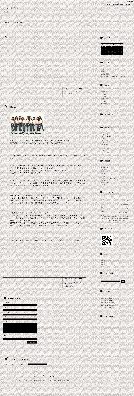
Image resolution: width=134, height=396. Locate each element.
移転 (102, 171)
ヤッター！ (104, 134)
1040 (25, 383)
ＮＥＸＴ (53, 379)
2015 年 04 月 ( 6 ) (107, 300)
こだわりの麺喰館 (122, 204)
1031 (68, 383)
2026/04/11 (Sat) (77, 91)
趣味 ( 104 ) (105, 99)
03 (103, 45)
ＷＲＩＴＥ (19, 23)
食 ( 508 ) (104, 96)
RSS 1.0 (103, 262)
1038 (35, 383)
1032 (64, 383)
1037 (40, 383)
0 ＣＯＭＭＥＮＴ (68, 286)
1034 (54, 383)
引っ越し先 (104, 167)
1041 (20, 383)
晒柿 (102, 71)
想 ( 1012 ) (104, 91)
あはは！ (104, 150)
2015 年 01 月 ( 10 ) (107, 307)
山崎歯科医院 (105, 74)
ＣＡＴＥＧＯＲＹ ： (70, 93)
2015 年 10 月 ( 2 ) (107, 298)
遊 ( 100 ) (104, 101)
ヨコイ (103, 175)
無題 (102, 138)
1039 (30, 383)
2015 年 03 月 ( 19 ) (107, 302)
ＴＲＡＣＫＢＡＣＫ (69, 285)
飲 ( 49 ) (104, 103)
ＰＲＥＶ (36, 379)
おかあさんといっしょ (108, 178)
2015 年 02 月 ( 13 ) (107, 305)
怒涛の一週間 (105, 182)
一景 (102, 69)
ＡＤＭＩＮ (7, 23)
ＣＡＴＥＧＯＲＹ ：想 (70, 283)
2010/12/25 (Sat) (77, 282)
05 (121, 45)
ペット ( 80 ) (105, 106)
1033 (59, 383)
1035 (49, 383)
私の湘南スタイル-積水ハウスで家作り (113, 76)
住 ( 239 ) (104, 94)
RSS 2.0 (103, 264)
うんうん (104, 146)
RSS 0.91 (104, 260)
